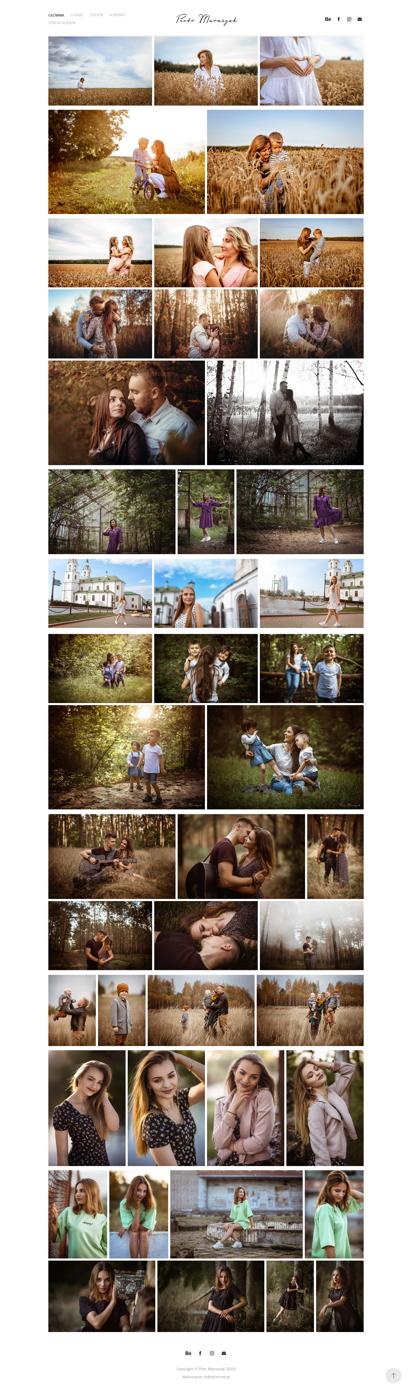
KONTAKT (118, 15)
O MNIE (76, 15)
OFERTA (96, 15)
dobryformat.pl (217, 1376)
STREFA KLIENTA (62, 23)
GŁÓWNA (56, 15)
